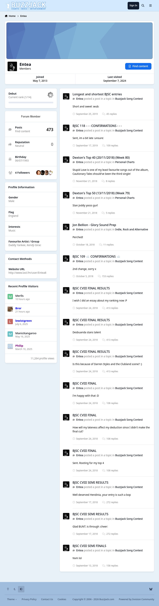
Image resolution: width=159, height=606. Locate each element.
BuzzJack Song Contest (129, 98)
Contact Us (47, 599)
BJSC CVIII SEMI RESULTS (90, 482)
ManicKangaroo (25, 333)
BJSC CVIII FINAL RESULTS (91, 288)
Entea (79, 98)
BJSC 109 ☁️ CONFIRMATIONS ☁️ (96, 256)
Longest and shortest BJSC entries (97, 94)
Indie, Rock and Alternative (131, 229)
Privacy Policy (29, 599)
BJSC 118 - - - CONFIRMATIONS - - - (97, 126)
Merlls (19, 296)
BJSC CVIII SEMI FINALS (89, 546)
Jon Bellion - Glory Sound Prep (94, 225)
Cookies (62, 599)
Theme (12, 599)
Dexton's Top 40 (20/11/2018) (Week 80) (101, 157)
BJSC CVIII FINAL (84, 383)
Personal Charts (125, 162)
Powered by (136, 599)
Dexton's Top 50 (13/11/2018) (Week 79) (101, 193)
